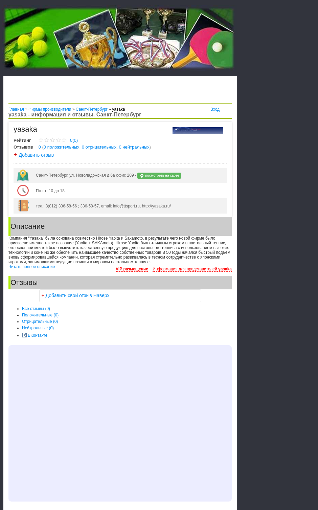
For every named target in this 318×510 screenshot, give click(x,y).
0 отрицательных (99, 147)
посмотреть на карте (159, 175)
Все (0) (36, 308)
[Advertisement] (87, 91)
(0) (40, 315)
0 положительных (62, 147)
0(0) (58, 140)
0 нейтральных (134, 147)
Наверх (101, 295)
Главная (16, 109)
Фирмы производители (49, 109)
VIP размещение (132, 269)
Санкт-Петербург (92, 109)
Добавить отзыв (36, 155)
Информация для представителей (192, 269)
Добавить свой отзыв (69, 295)
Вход (215, 109)
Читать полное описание (31, 266)
